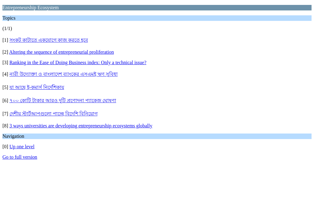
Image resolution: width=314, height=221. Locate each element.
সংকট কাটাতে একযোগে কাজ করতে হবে (49, 40)
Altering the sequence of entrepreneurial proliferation (61, 52)
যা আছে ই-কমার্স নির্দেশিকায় (37, 87)
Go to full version (19, 157)
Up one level (22, 146)
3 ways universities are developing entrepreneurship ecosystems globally (81, 125)
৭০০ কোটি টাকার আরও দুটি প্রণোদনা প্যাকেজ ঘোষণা (63, 100)
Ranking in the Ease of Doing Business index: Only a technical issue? (78, 62)
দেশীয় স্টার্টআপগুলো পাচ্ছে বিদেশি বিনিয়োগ (54, 113)
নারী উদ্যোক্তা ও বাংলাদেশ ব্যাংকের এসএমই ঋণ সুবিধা (64, 74)
